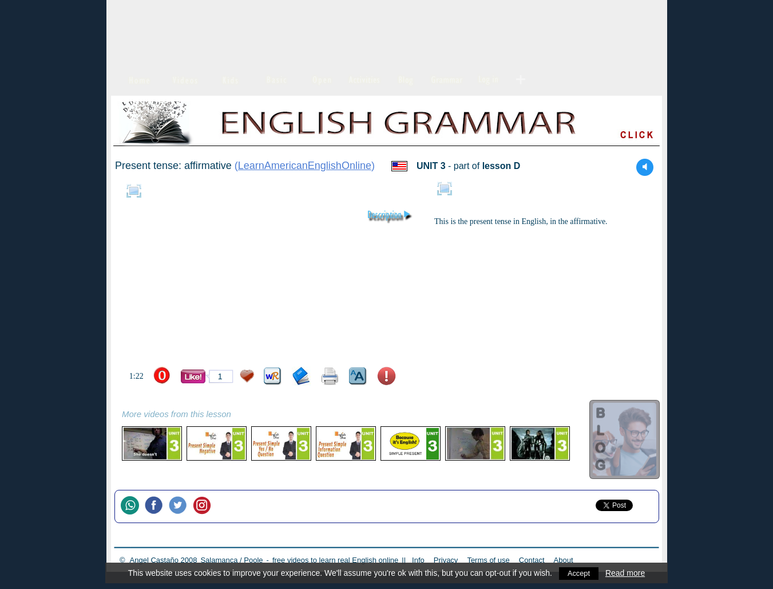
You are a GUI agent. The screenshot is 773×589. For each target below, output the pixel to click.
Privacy (446, 560)
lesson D (501, 166)
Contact (532, 560)
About (563, 560)
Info (418, 560)
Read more (626, 573)
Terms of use (488, 560)
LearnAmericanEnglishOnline (304, 165)
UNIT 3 (431, 166)
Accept (578, 573)
